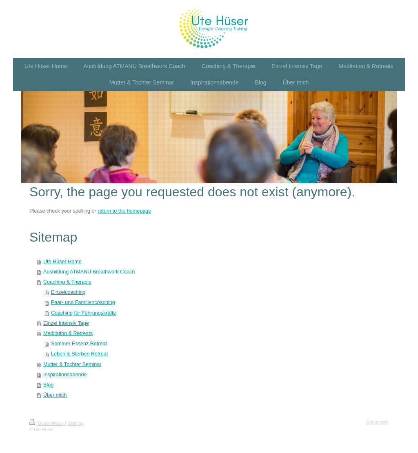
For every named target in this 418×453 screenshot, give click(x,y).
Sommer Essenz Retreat (79, 343)
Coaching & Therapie (67, 282)
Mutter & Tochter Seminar (72, 364)
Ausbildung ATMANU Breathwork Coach (89, 272)
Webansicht (377, 422)
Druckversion (47, 423)
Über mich (55, 395)
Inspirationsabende (65, 375)
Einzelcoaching (68, 292)
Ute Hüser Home (62, 261)
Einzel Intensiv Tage (66, 323)
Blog (48, 385)
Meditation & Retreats (68, 333)
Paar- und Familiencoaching (83, 302)
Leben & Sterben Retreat (79, 354)
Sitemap (75, 423)
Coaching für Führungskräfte (83, 313)
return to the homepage (124, 211)
